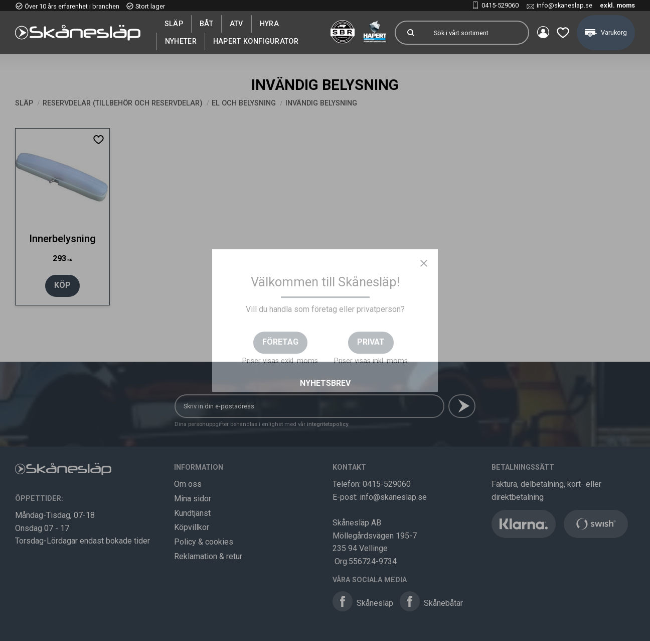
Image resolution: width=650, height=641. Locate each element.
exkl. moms (617, 5)
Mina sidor (192, 498)
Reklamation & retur (208, 556)
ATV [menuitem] (236, 24)
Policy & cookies (203, 542)
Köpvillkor (191, 527)
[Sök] (409, 33)
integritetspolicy (327, 424)
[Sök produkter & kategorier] (475, 33)
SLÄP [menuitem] (174, 24)
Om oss (188, 484)
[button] (562, 32)
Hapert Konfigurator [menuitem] (255, 41)
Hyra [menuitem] (269, 24)
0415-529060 (500, 5)
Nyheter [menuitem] (181, 41)
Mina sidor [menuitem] (542, 33)
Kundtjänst (192, 513)
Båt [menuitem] (206, 24)
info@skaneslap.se (564, 5)
